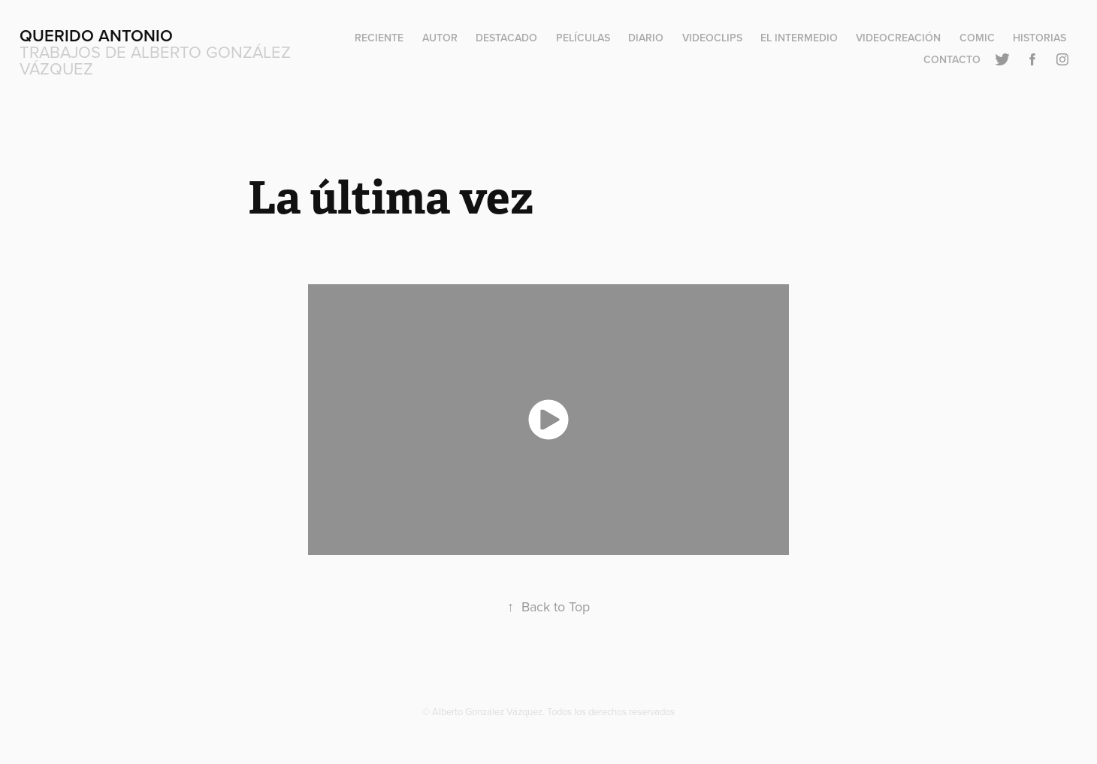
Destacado (506, 37)
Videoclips (712, 37)
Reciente (379, 37)
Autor (440, 37)
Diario (645, 37)
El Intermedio (799, 37)
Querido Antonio (96, 35)
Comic (977, 37)
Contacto (952, 59)
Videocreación (898, 37)
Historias (1039, 37)
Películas (583, 37)
